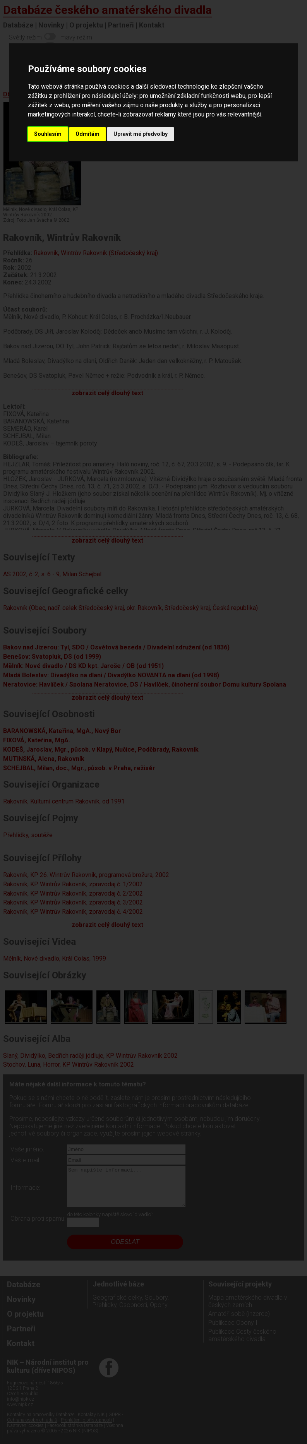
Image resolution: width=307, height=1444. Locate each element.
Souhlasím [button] (48, 134)
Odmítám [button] (87, 134)
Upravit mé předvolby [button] (140, 134)
